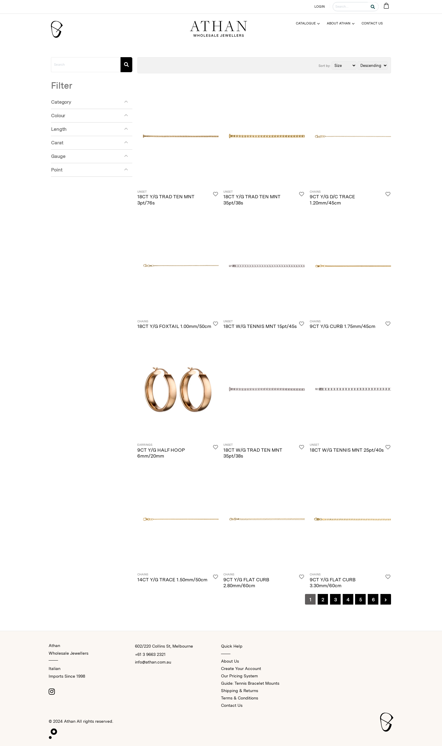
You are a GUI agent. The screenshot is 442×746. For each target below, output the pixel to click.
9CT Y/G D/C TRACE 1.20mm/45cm (332, 200)
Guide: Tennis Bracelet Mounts (250, 683)
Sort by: (325, 66)
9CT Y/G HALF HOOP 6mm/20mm (161, 453)
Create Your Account (241, 668)
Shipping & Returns (239, 690)
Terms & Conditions (239, 698)
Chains (315, 191)
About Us (230, 661)
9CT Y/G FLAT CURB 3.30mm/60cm (333, 583)
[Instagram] (52, 691)
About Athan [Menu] (338, 23)
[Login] (215, 198)
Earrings (144, 444)
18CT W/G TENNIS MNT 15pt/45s (260, 326)
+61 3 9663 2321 (150, 654)
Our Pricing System (239, 676)
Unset (142, 191)
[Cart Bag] (386, 6)
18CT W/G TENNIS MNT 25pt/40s (347, 450)
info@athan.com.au (153, 662)
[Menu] (310, 23)
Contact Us (232, 705)
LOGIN (319, 6)
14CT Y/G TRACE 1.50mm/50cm (172, 579)
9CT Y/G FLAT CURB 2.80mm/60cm (246, 583)
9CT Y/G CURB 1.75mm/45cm (342, 326)
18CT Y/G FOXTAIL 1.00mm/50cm (174, 326)
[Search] (126, 64)
